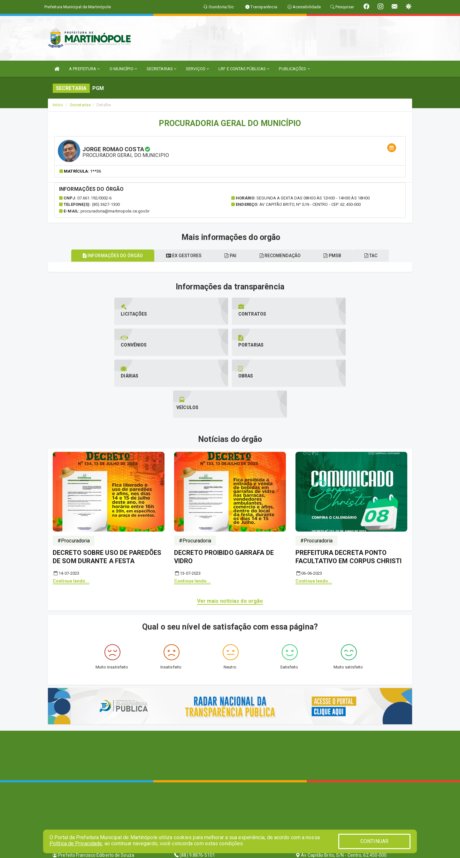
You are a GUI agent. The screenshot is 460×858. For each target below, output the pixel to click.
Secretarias (80, 104)
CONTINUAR (374, 841)
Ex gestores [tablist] (178, 255)
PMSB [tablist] (338, 255)
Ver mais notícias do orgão (230, 539)
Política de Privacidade (76, 843)
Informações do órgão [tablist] (103, 255)
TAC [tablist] (380, 255)
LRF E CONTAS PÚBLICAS (243, 68)
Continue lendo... (71, 519)
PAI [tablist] (229, 255)
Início (58, 104)
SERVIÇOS (197, 68)
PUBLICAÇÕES (294, 68)
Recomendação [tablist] (281, 255)
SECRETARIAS (161, 68)
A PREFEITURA (84, 68)
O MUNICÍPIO (123, 68)
